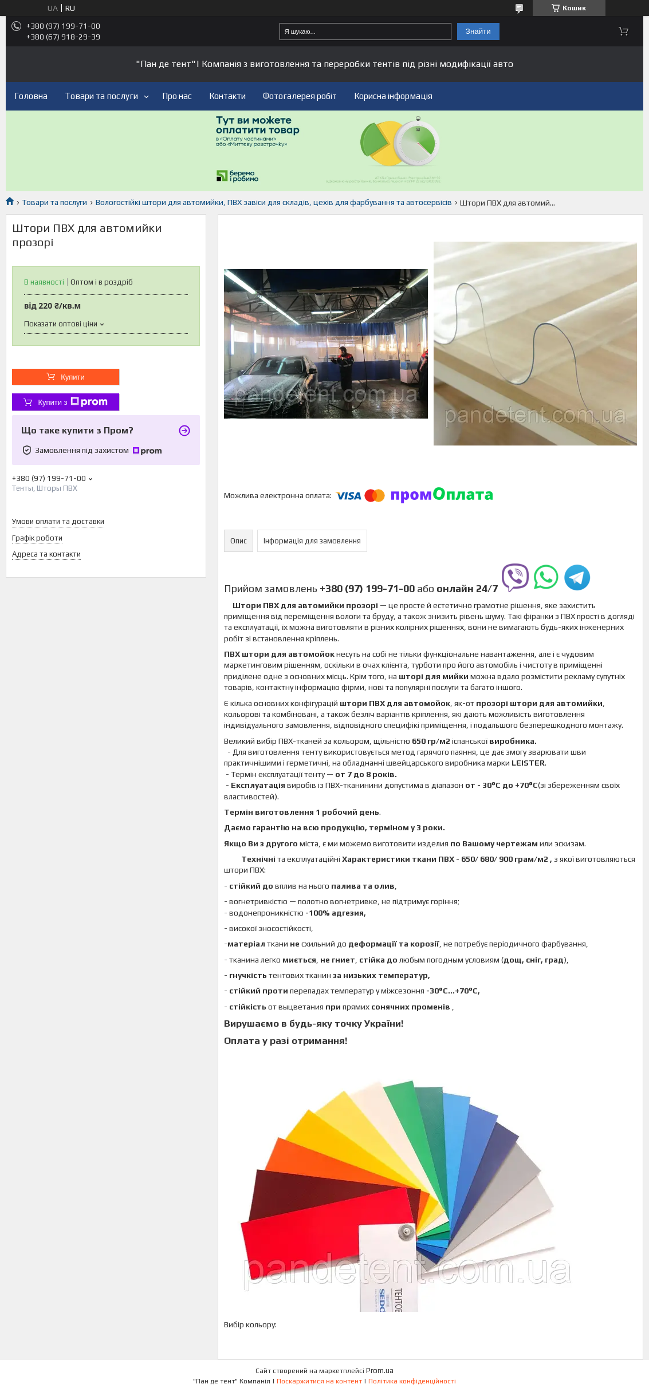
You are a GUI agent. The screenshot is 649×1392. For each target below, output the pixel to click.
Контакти (227, 96)
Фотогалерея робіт (300, 96)
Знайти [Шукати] (478, 31)
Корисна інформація (393, 96)
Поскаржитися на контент (319, 1381)
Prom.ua (380, 1370)
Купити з (72, 402)
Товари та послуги (101, 96)
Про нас (177, 96)
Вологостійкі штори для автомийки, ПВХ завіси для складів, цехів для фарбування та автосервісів (274, 202)
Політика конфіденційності (412, 1381)
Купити (73, 377)
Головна (31, 96)
